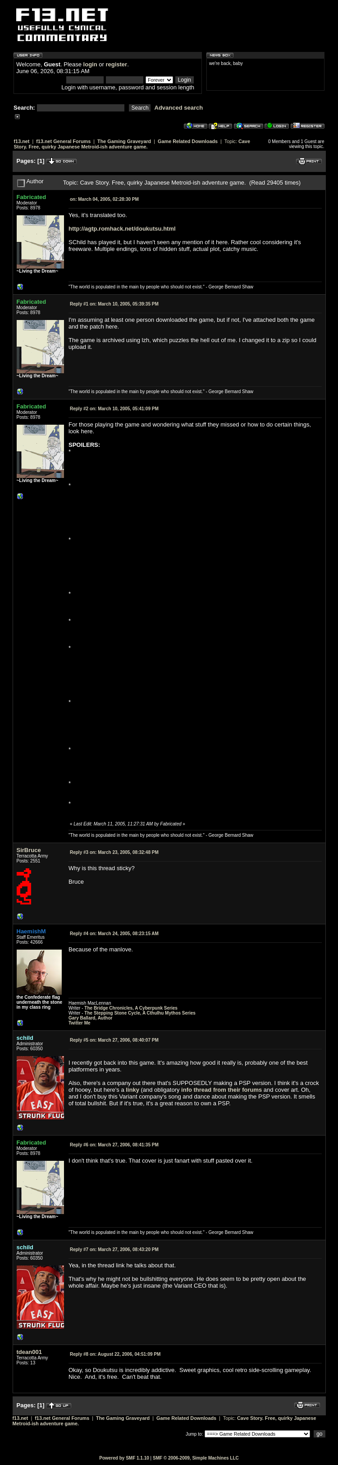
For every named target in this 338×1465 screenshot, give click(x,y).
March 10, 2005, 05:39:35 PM (114, 303)
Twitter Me (80, 1022)
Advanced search (179, 107)
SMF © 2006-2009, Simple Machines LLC (196, 1458)
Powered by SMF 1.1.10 (124, 1458)
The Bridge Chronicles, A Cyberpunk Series (131, 1008)
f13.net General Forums (63, 141)
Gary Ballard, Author (90, 1017)
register (116, 64)
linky (132, 1089)
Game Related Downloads (188, 141)
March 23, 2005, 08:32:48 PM (114, 852)
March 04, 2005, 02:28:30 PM (104, 199)
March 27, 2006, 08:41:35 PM (114, 1144)
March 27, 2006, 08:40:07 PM (114, 1040)
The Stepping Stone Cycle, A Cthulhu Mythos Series (140, 1013)
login (90, 64)
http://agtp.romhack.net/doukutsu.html (122, 228)
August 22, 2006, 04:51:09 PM (115, 1354)
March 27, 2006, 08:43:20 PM (114, 1249)
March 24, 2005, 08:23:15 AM (114, 933)
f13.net (22, 141)
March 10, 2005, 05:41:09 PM (114, 408)
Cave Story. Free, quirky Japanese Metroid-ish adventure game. (132, 144)
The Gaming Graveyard (124, 141)
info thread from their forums (221, 1089)
